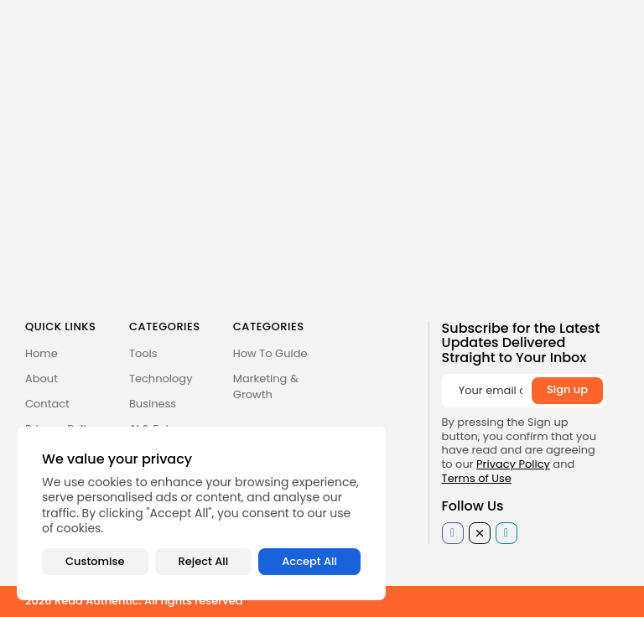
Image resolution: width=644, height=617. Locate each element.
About (41, 378)
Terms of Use (477, 478)
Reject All (204, 561)
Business (152, 404)
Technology (161, 378)
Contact (47, 404)
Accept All (309, 561)
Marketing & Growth (266, 386)
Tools (143, 353)
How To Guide (270, 353)
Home (41, 353)
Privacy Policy (513, 464)
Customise (94, 561)
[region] (201, 513)
